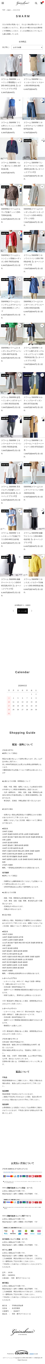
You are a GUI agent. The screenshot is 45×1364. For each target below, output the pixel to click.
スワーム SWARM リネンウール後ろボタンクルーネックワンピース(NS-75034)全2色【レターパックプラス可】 (34, 354)
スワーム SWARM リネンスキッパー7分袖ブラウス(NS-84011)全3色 (10, 536)
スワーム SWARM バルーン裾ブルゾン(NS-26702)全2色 (11, 166)
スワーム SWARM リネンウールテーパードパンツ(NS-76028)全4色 (11, 443)
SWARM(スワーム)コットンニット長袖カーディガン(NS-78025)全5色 (11, 258)
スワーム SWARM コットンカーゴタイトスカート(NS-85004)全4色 (34, 82)
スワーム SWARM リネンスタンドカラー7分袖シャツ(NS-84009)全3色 (33, 582)
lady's (9, 10)
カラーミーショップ (8, 1357)
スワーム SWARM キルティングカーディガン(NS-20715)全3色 (33, 400)
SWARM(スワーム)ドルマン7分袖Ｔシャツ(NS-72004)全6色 (11, 212)
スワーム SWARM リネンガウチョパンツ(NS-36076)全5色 (33, 126)
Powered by (22, 1352)
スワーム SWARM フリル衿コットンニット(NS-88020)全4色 (11, 126)
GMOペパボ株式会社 (34, 1357)
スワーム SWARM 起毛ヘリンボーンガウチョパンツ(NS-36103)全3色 (11, 400)
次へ (31, 610)
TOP (3, 10)
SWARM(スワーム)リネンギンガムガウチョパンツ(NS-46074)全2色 (11, 351)
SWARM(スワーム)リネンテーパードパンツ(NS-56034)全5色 (33, 490)
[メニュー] (2, 3)
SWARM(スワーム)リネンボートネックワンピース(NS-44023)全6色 (34, 305)
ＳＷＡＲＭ (16, 10)
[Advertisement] (22, 639)
